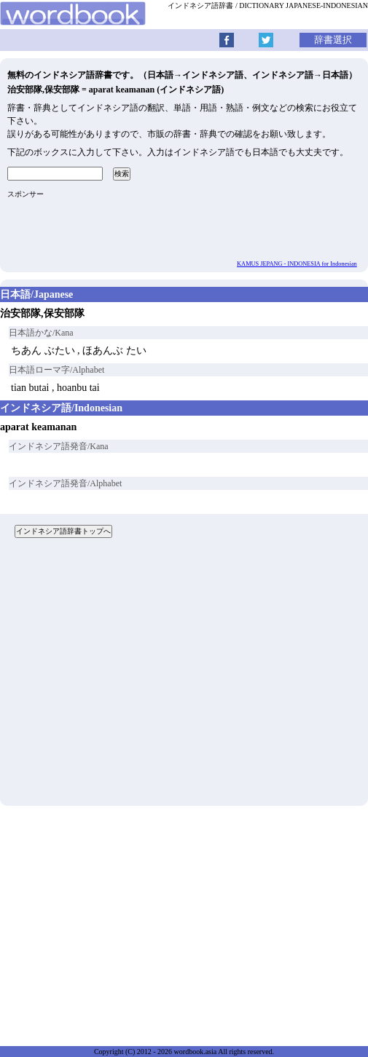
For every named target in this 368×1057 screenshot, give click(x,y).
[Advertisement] (184, 677)
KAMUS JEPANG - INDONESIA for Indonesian (297, 264)
